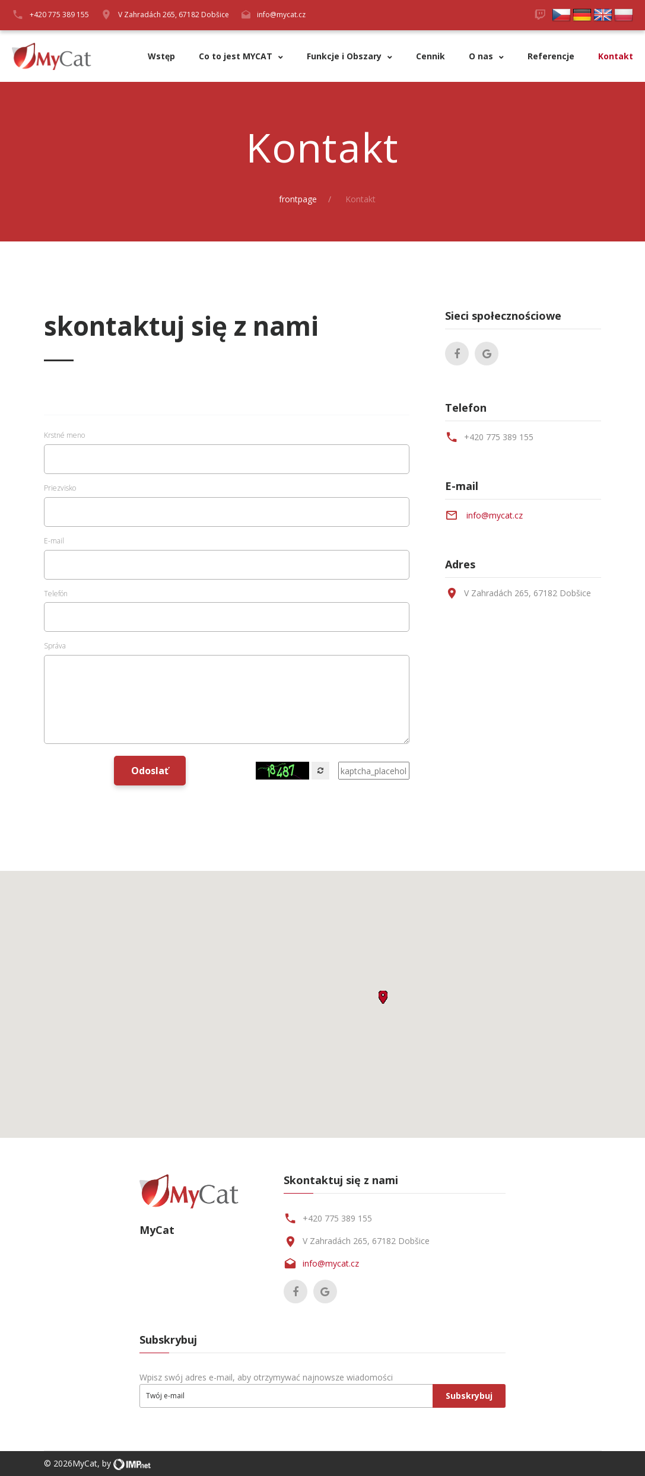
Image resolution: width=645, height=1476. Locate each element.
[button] (383, 997)
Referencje (551, 57)
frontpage (298, 199)
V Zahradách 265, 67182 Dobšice (173, 14)
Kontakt (615, 57)
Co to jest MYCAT (237, 57)
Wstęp (161, 57)
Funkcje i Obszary (345, 57)
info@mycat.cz (281, 14)
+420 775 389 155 (498, 437)
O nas (482, 57)
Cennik (430, 57)
